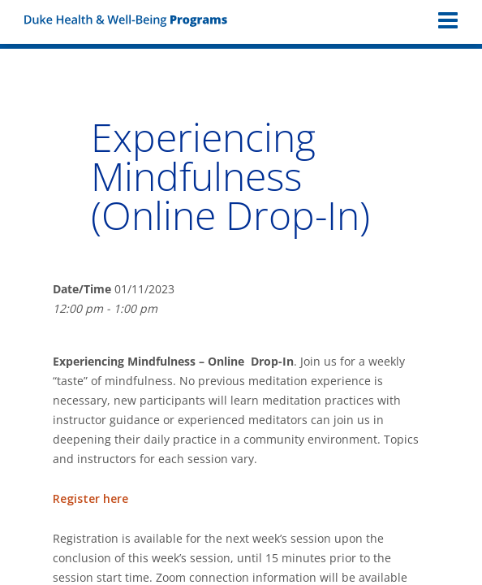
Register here (90, 498)
